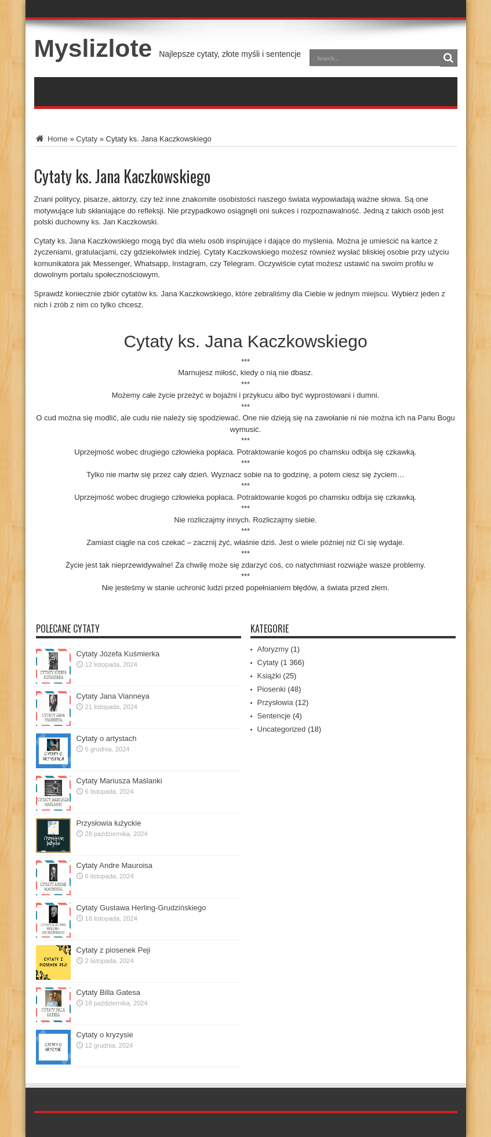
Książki (269, 675)
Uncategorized (281, 729)
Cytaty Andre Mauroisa (115, 865)
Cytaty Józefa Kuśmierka (118, 653)
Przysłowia (275, 702)
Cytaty (86, 139)
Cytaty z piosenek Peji (114, 950)
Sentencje (274, 715)
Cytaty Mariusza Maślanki (119, 780)
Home (51, 139)
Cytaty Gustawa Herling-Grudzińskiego (141, 907)
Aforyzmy (273, 649)
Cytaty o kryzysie (105, 1034)
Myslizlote (93, 48)
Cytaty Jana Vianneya (113, 696)
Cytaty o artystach (107, 738)
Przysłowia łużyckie (109, 823)
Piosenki (271, 689)
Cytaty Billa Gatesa (109, 992)
